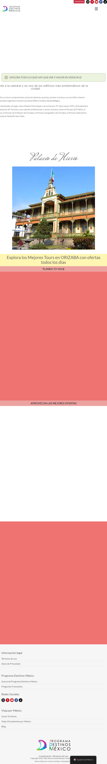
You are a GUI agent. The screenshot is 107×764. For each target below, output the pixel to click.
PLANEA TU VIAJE (54, 269)
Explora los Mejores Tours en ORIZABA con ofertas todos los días (53, 260)
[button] (53, 78)
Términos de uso (60, 756)
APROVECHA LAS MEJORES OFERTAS (53, 403)
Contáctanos (45, 756)
